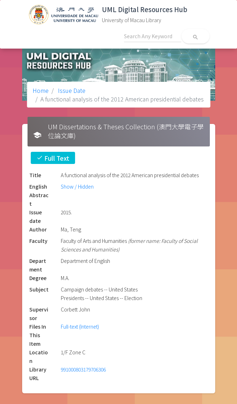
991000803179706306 (83, 369)
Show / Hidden (77, 186)
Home (41, 90)
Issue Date (70, 90)
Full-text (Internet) (80, 326)
